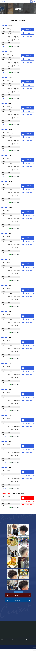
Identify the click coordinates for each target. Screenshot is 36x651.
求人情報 (25, 644)
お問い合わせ (14, 641)
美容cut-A (25, 639)
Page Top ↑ (18, 647)
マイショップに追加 (28, 36)
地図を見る (28, 33)
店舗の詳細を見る (28, 29)
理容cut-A (13, 639)
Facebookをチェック (18, 600)
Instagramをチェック (18, 595)
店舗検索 (1, 639)
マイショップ (26, 641)
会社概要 (1, 641)
